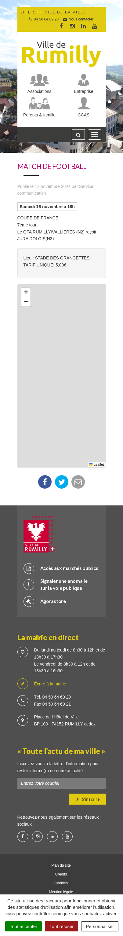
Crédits (61, 874)
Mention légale (61, 892)
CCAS (84, 114)
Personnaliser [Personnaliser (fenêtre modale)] (100, 926)
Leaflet (96, 464)
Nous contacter (78, 19)
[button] (26, 292)
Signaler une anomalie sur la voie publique (56, 584)
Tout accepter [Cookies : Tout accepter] (23, 926)
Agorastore (45, 601)
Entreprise (83, 91)
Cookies (61, 883)
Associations (39, 91)
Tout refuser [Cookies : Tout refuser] (61, 926)
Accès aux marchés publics (61, 568)
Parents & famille (39, 114)
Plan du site (61, 865)
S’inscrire (88, 799)
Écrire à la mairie (41, 684)
